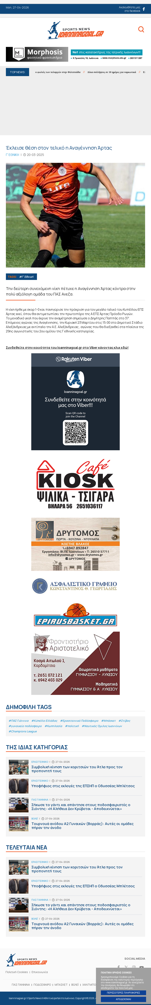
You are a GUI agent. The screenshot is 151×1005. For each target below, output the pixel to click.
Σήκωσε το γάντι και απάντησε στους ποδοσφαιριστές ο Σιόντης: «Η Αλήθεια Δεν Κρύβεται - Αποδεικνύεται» (75, 806)
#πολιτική (72, 726)
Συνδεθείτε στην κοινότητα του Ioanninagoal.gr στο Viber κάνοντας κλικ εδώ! (67, 347)
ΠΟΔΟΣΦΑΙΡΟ (42, 984)
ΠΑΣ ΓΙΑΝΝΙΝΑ (21, 984)
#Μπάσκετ (108, 721)
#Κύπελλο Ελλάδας (44, 721)
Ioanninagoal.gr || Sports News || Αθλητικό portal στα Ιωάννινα (75, 30)
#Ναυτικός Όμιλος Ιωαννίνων (102, 726)
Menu (9, 30)
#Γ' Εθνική (26, 277)
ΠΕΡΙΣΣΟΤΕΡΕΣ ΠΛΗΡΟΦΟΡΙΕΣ (123, 992)
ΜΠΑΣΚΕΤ (61, 984)
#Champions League (22, 731)
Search (141, 30)
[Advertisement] (75, 105)
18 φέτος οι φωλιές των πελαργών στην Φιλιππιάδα (56, 72)
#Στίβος (124, 721)
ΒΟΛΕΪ (75, 984)
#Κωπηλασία (53, 726)
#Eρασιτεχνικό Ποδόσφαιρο (79, 721)
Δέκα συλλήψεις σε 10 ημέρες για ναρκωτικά (115, 72)
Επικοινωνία (40, 972)
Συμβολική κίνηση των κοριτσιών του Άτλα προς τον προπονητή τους (75, 768)
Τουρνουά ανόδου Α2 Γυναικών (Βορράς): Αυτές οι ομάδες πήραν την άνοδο (75, 825)
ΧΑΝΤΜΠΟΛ (90, 984)
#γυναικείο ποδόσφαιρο (25, 726)
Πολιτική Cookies (17, 972)
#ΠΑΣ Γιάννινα (18, 721)
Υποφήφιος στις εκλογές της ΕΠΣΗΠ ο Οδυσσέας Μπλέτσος (75, 787)
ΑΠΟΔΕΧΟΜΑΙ (123, 999)
